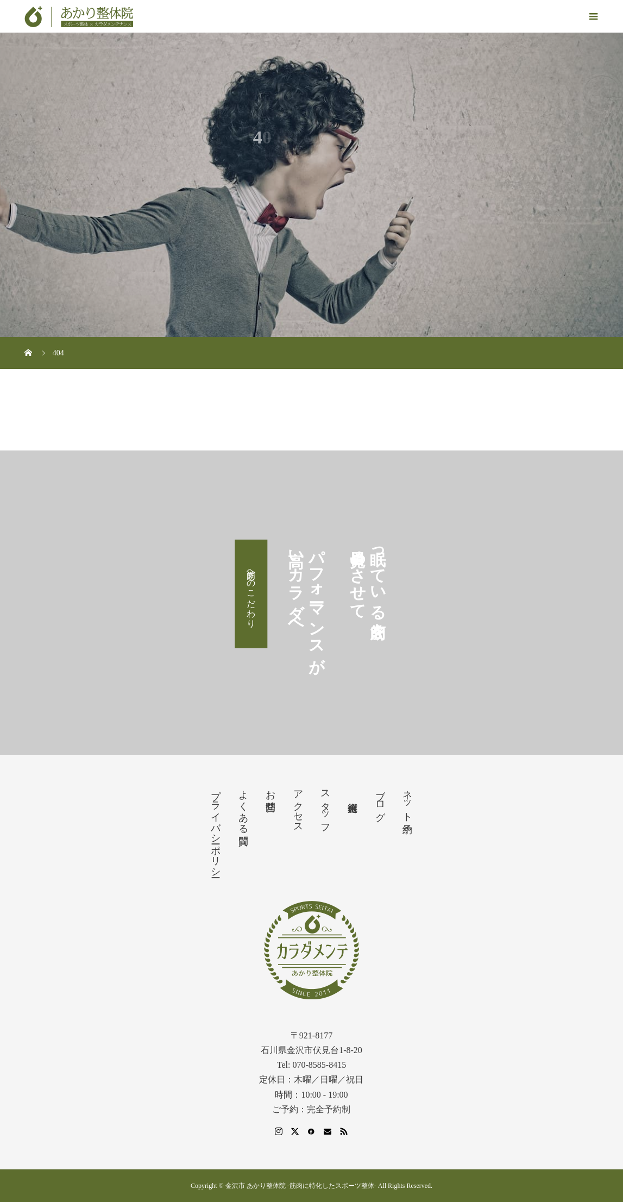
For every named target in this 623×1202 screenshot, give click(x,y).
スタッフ (325, 806)
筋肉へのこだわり (251, 594)
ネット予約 (407, 800)
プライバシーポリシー (215, 828)
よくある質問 (243, 806)
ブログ (380, 800)
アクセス (298, 806)
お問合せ (270, 795)
